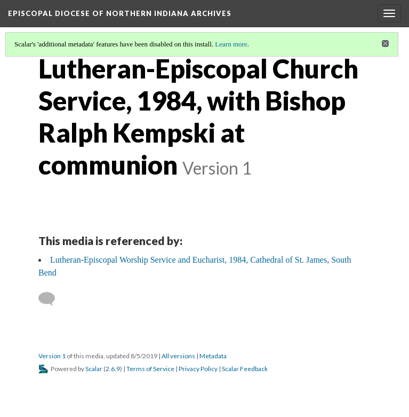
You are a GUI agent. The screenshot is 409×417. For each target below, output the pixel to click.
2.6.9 (113, 369)
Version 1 (52, 356)
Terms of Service (150, 369)
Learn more (231, 44)
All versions (178, 356)
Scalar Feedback (245, 369)
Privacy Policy (198, 369)
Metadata (213, 356)
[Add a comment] (51, 299)
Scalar (93, 369)
